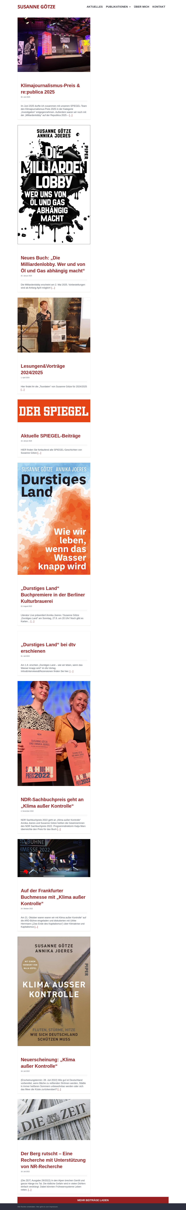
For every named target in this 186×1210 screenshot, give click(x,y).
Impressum (53, 1207)
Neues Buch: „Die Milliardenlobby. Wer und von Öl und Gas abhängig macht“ (53, 264)
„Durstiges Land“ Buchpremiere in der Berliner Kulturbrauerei (53, 595)
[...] (70, 115)
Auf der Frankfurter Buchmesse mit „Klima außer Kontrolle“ (53, 897)
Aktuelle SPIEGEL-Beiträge (50, 435)
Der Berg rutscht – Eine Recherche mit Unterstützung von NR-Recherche (53, 1160)
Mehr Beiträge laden (93, 1200)
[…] (53, 288)
